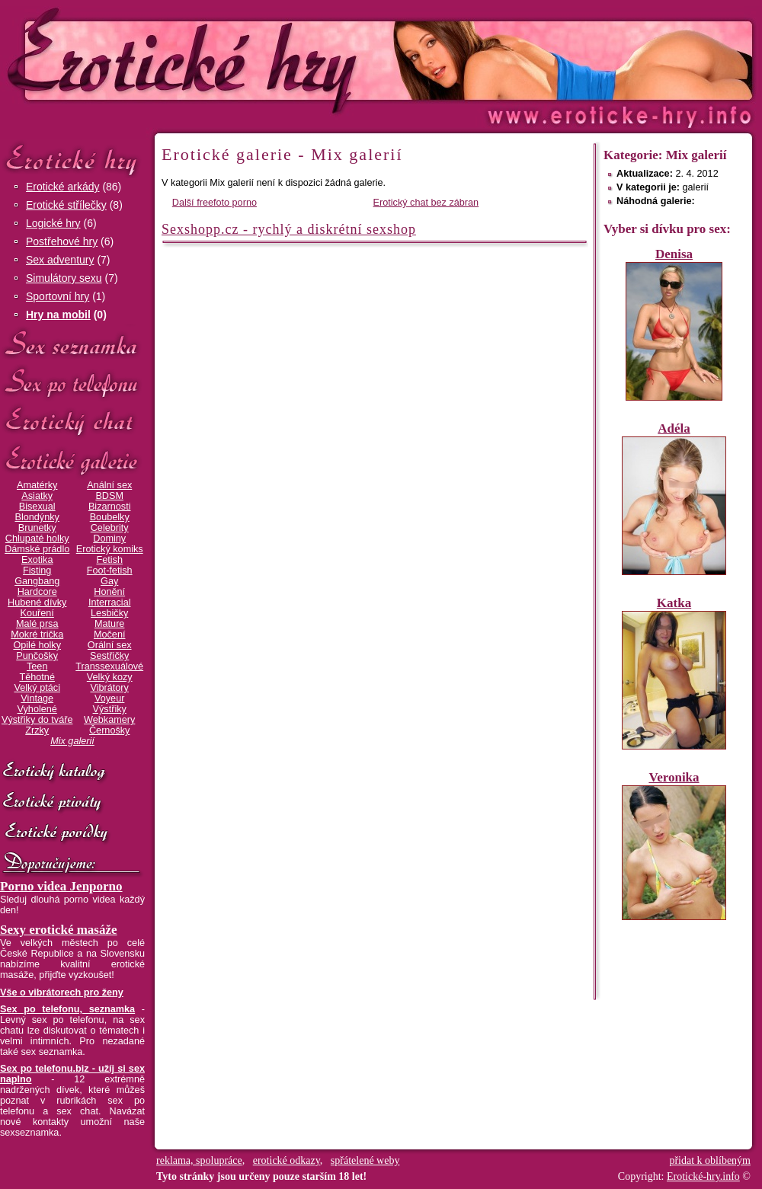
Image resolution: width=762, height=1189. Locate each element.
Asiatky (37, 496)
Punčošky (37, 655)
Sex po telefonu (72, 382)
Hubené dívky (37, 602)
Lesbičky (109, 613)
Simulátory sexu (64, 278)
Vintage (37, 698)
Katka (674, 603)
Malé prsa (37, 623)
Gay (109, 581)
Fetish (109, 560)
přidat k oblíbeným (710, 1160)
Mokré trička (37, 634)
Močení (110, 634)
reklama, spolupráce (199, 1160)
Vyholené (37, 709)
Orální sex (110, 645)
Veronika (673, 777)
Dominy (109, 538)
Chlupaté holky (37, 538)
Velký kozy (110, 677)
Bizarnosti (109, 506)
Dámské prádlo (37, 549)
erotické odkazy (286, 1160)
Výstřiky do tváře (37, 719)
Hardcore (37, 592)
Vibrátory (110, 687)
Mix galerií (72, 741)
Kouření (37, 613)
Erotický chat (72, 421)
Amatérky (37, 485)
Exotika (37, 560)
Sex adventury (60, 260)
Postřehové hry (62, 241)
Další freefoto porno (214, 202)
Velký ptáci (37, 687)
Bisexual (37, 506)
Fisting (37, 570)
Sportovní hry (57, 296)
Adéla (674, 428)
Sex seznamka (72, 343)
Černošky (109, 730)
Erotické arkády (62, 187)
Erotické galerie (72, 460)
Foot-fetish (110, 570)
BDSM (109, 496)
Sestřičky (109, 655)
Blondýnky (37, 517)
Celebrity (110, 528)
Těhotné (36, 677)
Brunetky (37, 528)
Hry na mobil (58, 314)
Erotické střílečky (66, 205)
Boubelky (110, 517)
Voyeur (109, 698)
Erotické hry (72, 158)
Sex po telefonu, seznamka (67, 1009)
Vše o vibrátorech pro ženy (61, 992)
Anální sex (109, 485)
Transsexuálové (109, 666)
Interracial (109, 602)
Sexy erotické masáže (58, 929)
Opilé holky (37, 645)
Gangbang (36, 581)
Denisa (674, 254)
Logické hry (53, 223)
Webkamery (109, 719)
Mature (109, 623)
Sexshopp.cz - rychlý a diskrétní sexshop (289, 229)
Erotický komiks (109, 549)
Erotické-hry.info (256, 60)
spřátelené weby (365, 1160)
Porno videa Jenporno (61, 886)
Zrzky (37, 730)
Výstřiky (109, 709)
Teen (37, 666)
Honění (109, 592)
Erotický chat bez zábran (426, 202)
